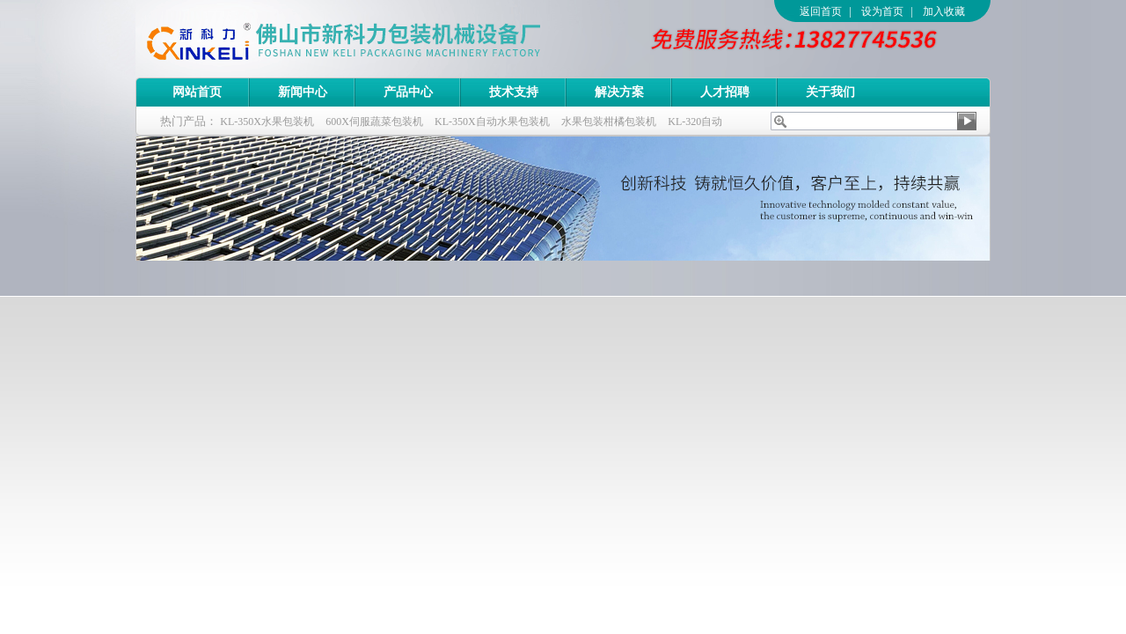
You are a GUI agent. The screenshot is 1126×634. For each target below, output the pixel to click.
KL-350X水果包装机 (267, 121)
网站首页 (197, 92)
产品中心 (408, 92)
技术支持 (513, 92)
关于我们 (830, 92)
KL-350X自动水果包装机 (492, 121)
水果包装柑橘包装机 (608, 121)
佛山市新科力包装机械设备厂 (377, 38)
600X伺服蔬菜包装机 (374, 121)
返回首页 (821, 11)
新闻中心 (302, 92)
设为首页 (882, 11)
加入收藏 (944, 11)
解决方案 (619, 92)
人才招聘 (724, 92)
